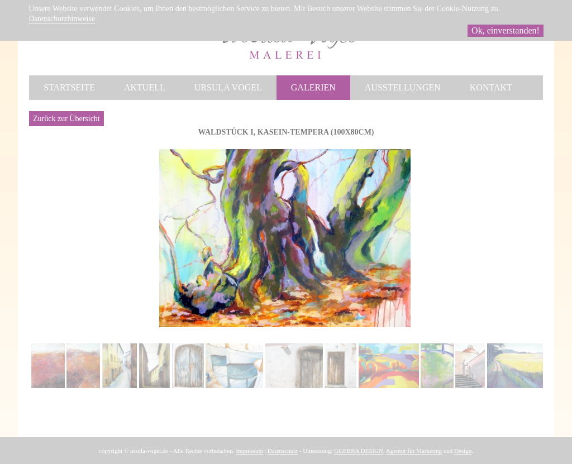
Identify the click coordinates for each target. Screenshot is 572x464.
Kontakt (491, 87)
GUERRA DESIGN (358, 450)
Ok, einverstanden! (505, 30)
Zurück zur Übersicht (66, 118)
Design (462, 450)
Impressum (249, 450)
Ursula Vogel (228, 87)
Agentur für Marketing (414, 450)
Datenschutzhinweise (61, 19)
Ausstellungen (403, 87)
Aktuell (144, 87)
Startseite (69, 87)
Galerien (313, 87)
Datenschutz (283, 450)
